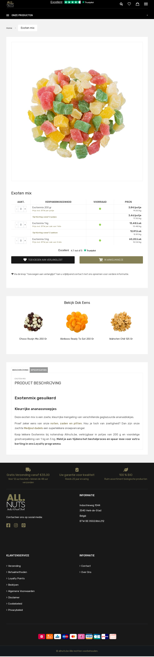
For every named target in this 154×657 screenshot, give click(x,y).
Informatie (87, 555)
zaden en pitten (71, 423)
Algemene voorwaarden (21, 591)
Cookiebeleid (15, 604)
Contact (86, 566)
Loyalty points (16, 579)
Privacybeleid (15, 610)
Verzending (14, 566)
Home (9, 27)
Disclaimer (14, 598)
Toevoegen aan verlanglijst (42, 260)
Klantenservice (17, 555)
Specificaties (43, 370)
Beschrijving (22, 370)
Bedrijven (13, 585)
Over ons (86, 572)
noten (54, 423)
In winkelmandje (111, 260)
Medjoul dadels (33, 428)
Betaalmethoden (17, 572)
